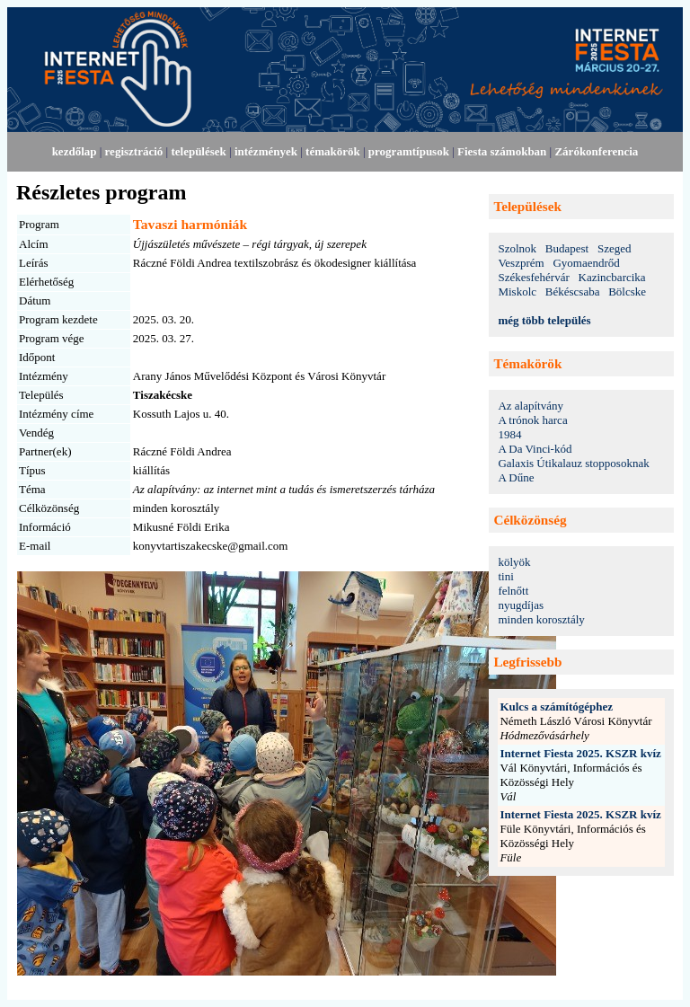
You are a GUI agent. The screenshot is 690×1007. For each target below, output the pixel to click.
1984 (509, 434)
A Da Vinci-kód (534, 448)
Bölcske (627, 291)
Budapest (566, 248)
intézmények (265, 151)
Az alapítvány (530, 405)
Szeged (614, 248)
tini (505, 576)
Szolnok (517, 248)
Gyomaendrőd (586, 262)
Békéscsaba (572, 291)
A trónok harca (532, 420)
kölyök (514, 562)
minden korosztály (541, 619)
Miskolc (517, 291)
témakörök (332, 151)
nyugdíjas (521, 605)
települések (198, 151)
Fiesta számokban (501, 151)
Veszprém (521, 262)
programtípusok (408, 151)
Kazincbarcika (612, 277)
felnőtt (513, 590)
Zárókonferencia (596, 151)
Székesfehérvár (533, 277)
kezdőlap (74, 151)
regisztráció (134, 151)
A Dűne (516, 477)
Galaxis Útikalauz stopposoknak (573, 463)
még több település (544, 320)
